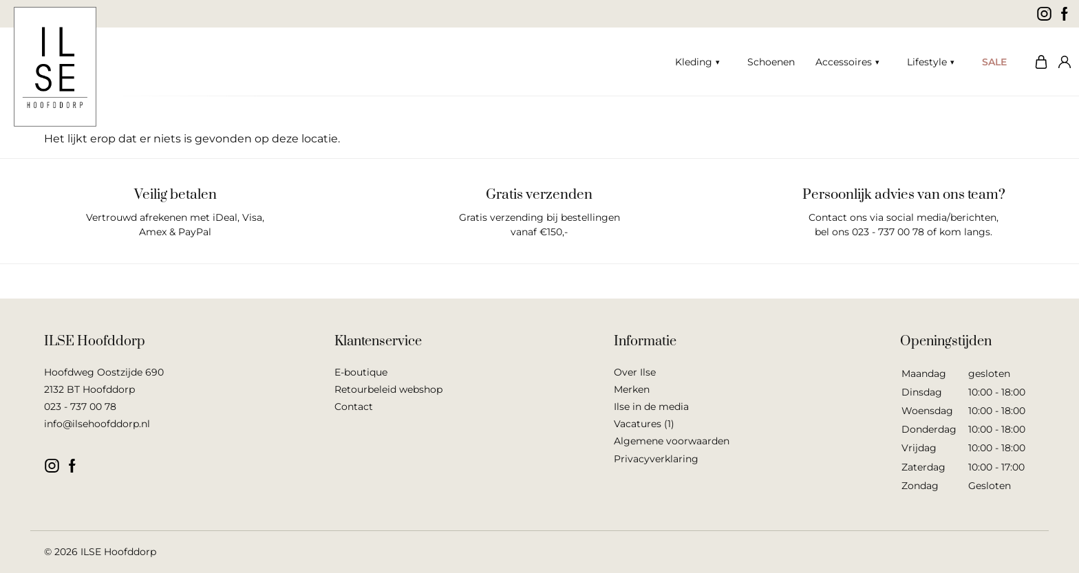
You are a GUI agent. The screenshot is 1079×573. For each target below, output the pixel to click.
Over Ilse (635, 372)
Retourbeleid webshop (388, 389)
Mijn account (1061, 62)
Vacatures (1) (644, 424)
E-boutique (360, 372)
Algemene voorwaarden (671, 441)
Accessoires (843, 62)
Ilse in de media (651, 406)
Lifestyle (927, 62)
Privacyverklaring (656, 459)
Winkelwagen (1037, 62)
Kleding (693, 62)
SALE (994, 62)
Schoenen (771, 62)
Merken (632, 389)
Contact (353, 406)
